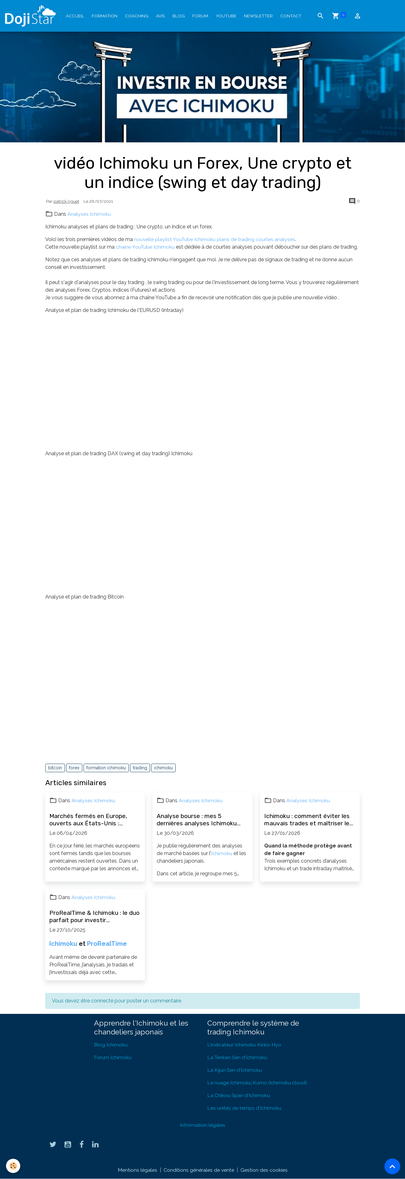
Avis (160, 15)
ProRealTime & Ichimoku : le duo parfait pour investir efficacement (94, 916)
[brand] (31, 16)
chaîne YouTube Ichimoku (145, 247)
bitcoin (55, 767)
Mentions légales (137, 1170)
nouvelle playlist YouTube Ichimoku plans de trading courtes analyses (215, 239)
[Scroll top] (392, 1166)
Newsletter (258, 15)
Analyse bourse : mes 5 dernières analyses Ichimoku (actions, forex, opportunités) (198, 819)
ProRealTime (107, 943)
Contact (291, 15)
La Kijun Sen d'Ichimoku (234, 1070)
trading (140, 767)
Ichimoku (221, 853)
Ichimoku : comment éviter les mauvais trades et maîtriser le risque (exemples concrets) (307, 819)
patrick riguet (66, 201)
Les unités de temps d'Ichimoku (244, 1108)
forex (74, 767)
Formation (104, 15)
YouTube (226, 15)
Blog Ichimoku (111, 1045)
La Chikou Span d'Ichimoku (238, 1095)
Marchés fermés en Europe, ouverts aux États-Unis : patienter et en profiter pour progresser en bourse (89, 819)
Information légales (202, 1125)
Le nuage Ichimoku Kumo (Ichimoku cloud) (257, 1083)
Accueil (75, 15)
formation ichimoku (106, 767)
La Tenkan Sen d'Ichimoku (237, 1057)
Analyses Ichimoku (89, 214)
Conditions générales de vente (198, 1170)
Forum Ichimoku (113, 1057)
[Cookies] (13, 1166)
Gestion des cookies (264, 1170)
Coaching (136, 15)
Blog (178, 15)
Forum (200, 15)
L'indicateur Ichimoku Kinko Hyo (244, 1045)
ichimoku (163, 767)
